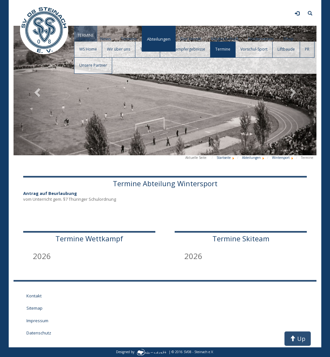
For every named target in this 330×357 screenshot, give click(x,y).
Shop (288, 39)
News (105, 39)
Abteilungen (158, 39)
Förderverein (261, 39)
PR (307, 49)
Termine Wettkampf (89, 238)
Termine (129, 39)
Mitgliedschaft (224, 39)
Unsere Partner (93, 65)
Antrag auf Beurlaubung (50, 193)
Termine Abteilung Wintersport (165, 183)
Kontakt (34, 296)
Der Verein (190, 39)
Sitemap (34, 308)
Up (298, 339)
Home (85, 39)
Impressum (37, 320)
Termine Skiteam (240, 238)
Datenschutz (38, 333)
